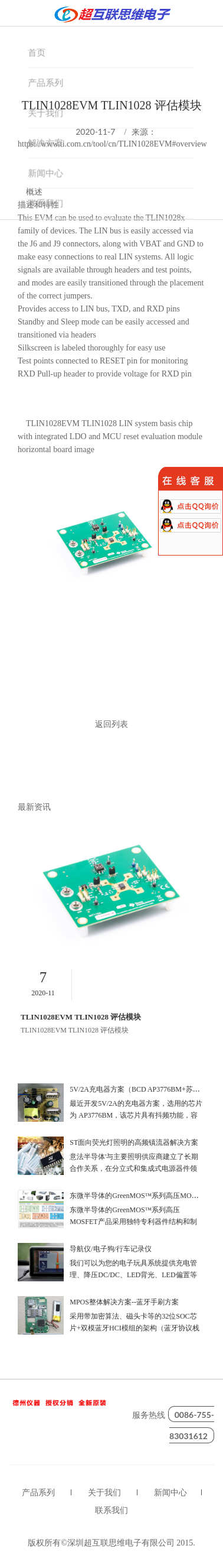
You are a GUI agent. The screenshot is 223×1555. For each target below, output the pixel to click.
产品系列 (38, 1492)
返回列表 (111, 724)
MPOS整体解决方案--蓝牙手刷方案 (124, 1302)
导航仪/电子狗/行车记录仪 (111, 1249)
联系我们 (111, 1510)
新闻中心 (170, 1492)
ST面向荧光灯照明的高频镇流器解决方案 (134, 1142)
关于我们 (104, 1492)
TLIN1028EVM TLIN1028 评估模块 (81, 1016)
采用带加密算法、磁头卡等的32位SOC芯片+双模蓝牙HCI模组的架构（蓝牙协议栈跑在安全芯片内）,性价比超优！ (134, 1328)
